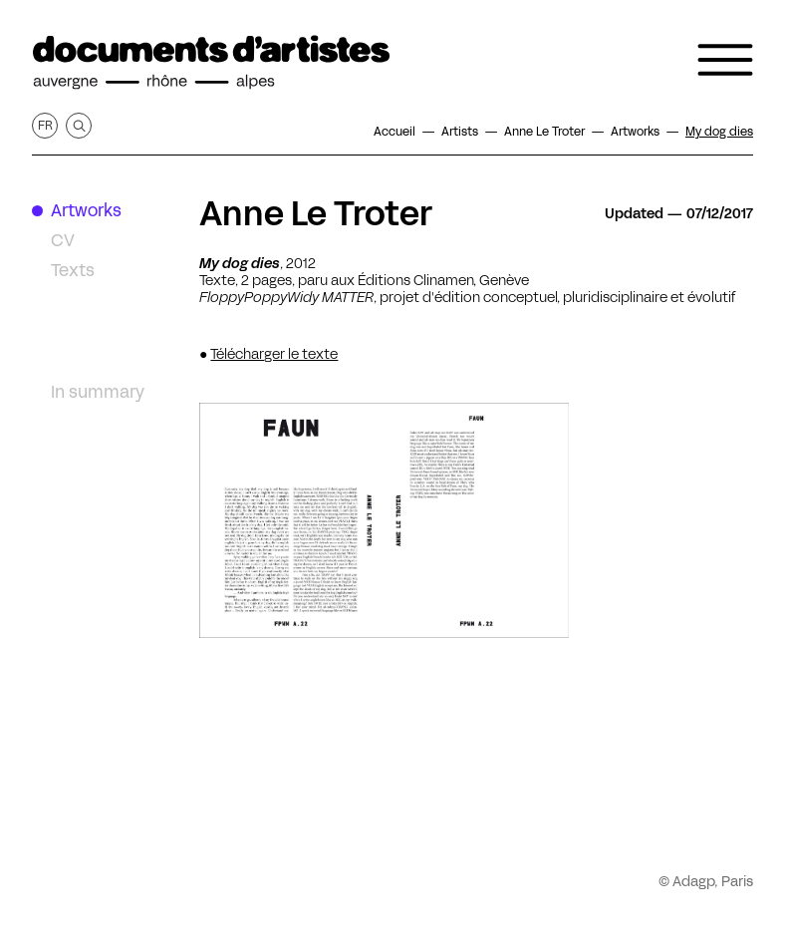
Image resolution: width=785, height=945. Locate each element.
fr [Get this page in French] (45, 125)
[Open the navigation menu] (725, 60)
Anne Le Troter (315, 213)
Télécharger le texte (274, 354)
